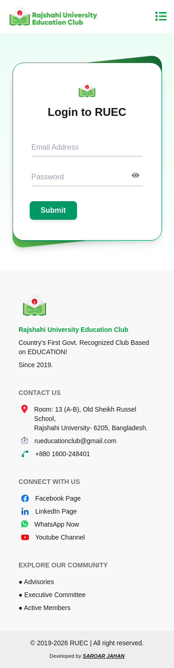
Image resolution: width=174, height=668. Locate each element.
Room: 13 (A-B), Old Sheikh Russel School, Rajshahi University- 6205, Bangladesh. (91, 419)
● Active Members (45, 607)
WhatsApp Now (56, 524)
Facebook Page (58, 498)
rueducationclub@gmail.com (75, 441)
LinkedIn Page (56, 511)
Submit (53, 210)
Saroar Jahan (103, 656)
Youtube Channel (60, 537)
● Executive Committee (52, 594)
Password (48, 177)
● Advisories (36, 581)
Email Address (55, 147)
